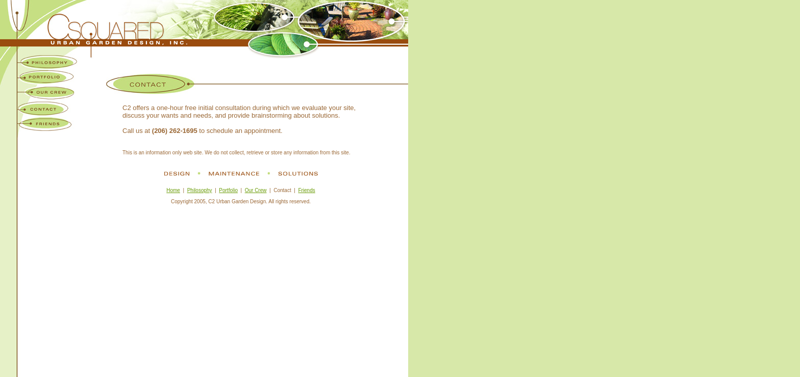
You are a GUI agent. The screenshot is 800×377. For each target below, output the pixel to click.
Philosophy (199, 190)
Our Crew (256, 190)
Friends (306, 190)
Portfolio (228, 190)
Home (173, 190)
